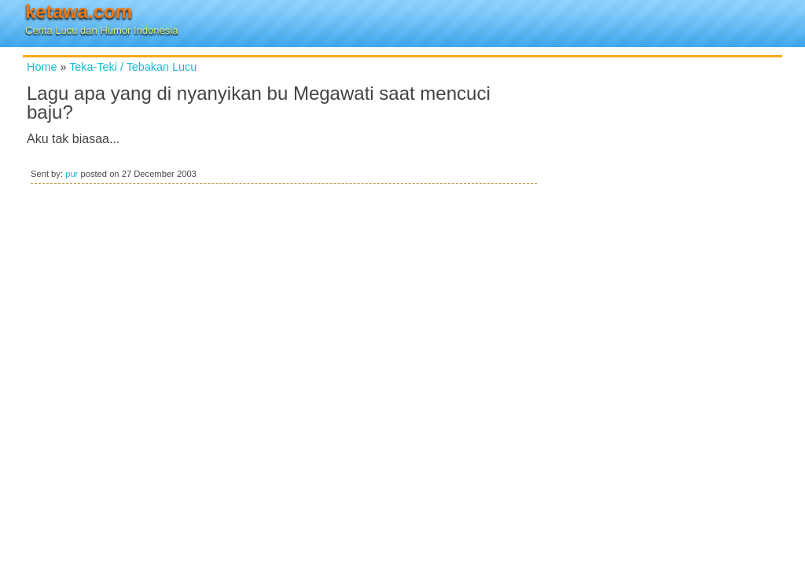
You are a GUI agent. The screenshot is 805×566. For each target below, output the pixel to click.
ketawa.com (78, 11)
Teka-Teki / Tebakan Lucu (133, 67)
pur (71, 173)
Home (42, 67)
